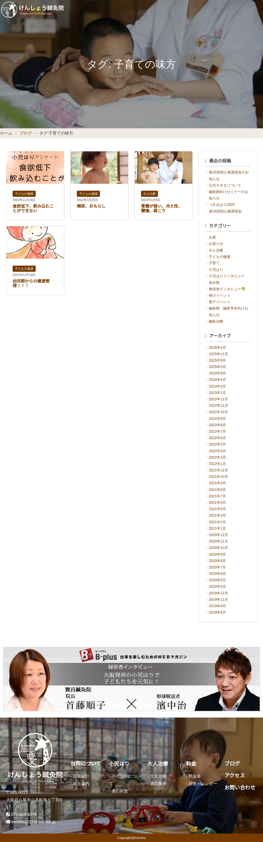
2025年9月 (217, 360)
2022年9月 (217, 419)
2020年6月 (217, 574)
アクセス (234, 775)
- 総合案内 (79, 783)
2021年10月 (218, 477)
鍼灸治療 (216, 321)
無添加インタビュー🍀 (227, 289)
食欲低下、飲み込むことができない (33, 208)
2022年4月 (217, 451)
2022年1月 (217, 464)
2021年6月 (217, 502)
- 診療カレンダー (201, 783)
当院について (85, 764)
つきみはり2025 (222, 204)
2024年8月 (217, 373)
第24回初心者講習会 (225, 211)
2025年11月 (218, 354)
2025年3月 (217, 367)
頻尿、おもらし (91, 206)
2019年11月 (218, 599)
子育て (214, 263)
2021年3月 (217, 515)
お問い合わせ (239, 787)
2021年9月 (217, 483)
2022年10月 (218, 412)
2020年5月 (217, 580)
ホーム (6, 133)
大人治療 (149, 194)
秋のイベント (219, 295)
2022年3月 (217, 457)
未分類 (214, 282)
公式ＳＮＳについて (225, 185)
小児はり (216, 269)
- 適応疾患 (118, 791)
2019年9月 (217, 606)
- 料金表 (193, 776)
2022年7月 (217, 431)
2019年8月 (217, 612)
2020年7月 (217, 567)
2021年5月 (217, 509)
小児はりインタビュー (227, 276)
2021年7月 (217, 496)
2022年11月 (218, 405)
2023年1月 (217, 393)
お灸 (212, 237)
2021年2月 (217, 522)
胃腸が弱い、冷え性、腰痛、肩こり (161, 208)
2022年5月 (217, 444)
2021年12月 (218, 470)
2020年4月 (217, 586)
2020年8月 (217, 561)
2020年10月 (218, 548)
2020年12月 (218, 535)
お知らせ (216, 243)
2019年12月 (218, 593)
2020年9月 (217, 554)
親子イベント (219, 302)
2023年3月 (217, 386)
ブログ (26, 133)
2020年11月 (218, 541)
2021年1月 (217, 528)
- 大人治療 (156, 776)
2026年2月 (217, 347)
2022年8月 (217, 425)
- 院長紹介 (79, 776)
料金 (191, 764)
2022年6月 (217, 438)
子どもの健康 (24, 194)
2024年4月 (217, 380)
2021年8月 (217, 490)
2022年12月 (218, 399)
